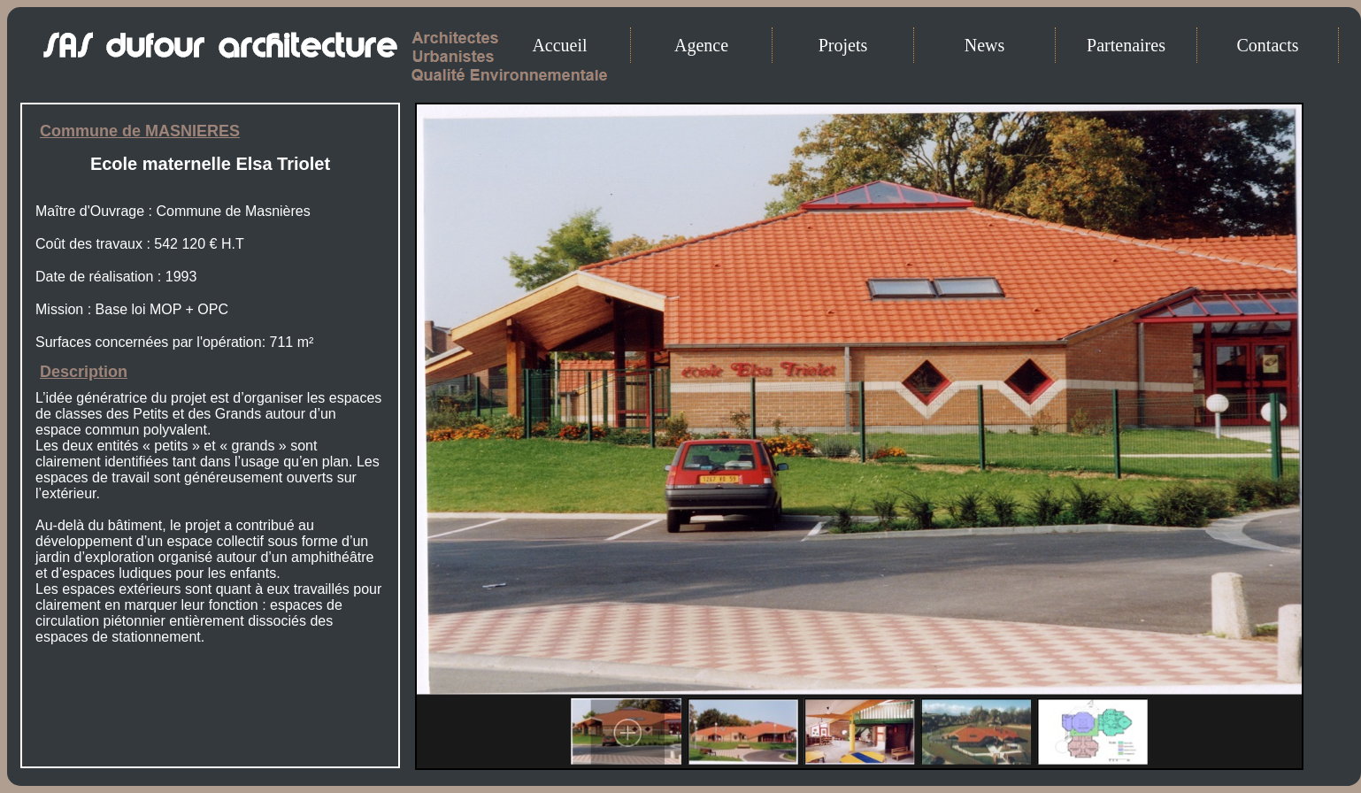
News (985, 45)
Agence (701, 45)
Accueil (559, 45)
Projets (843, 45)
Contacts (1268, 45)
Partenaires (1126, 45)
